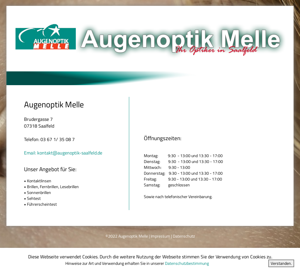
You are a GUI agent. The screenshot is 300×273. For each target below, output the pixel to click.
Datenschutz (184, 236)
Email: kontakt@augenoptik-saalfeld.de (63, 152)
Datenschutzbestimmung (187, 263)
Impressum (160, 236)
